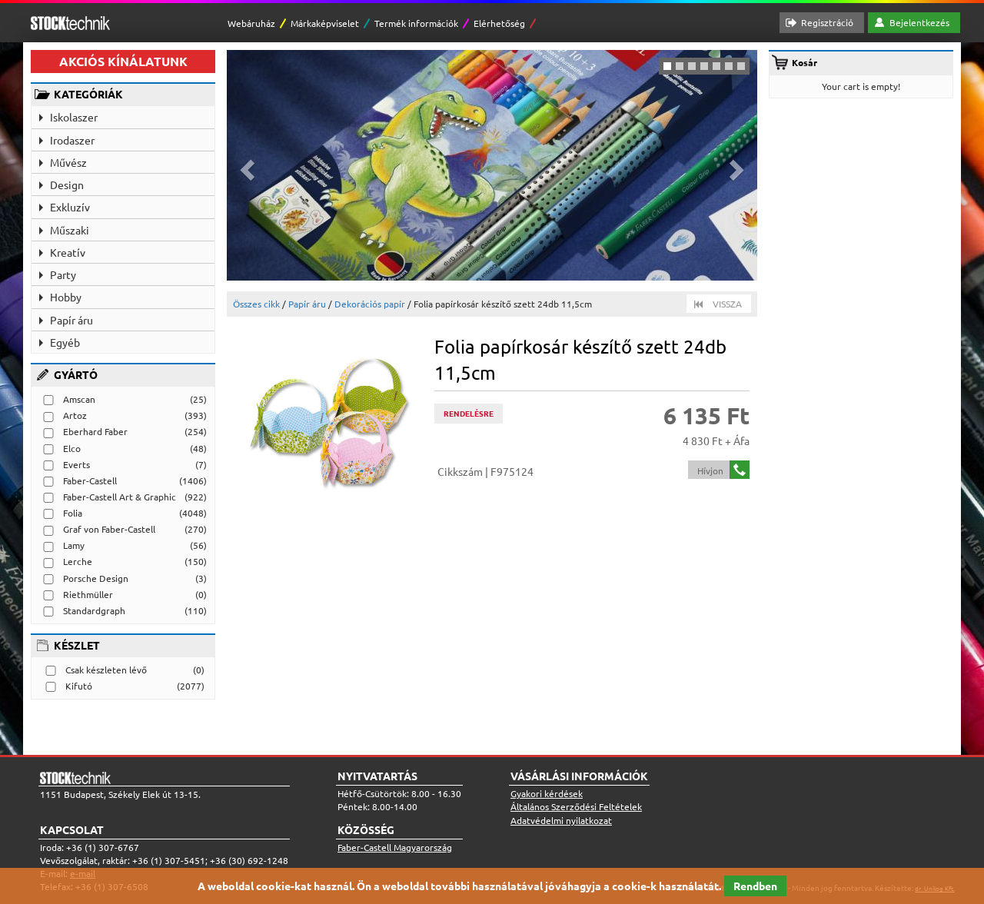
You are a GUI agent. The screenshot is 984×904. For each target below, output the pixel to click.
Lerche (77, 561)
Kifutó (78, 686)
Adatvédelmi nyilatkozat (561, 820)
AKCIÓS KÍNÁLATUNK (123, 61)
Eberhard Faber (95, 431)
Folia (72, 513)
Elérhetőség (499, 23)
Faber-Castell (90, 480)
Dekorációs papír (369, 303)
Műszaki (69, 230)
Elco (72, 448)
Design (67, 184)
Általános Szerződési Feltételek (576, 806)
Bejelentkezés (919, 22)
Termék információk (416, 23)
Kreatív (67, 252)
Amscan (79, 399)
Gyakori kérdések (546, 793)
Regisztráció (827, 22)
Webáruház (251, 23)
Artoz (75, 415)
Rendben (755, 885)
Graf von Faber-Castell (109, 529)
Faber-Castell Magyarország (394, 847)
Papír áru (71, 320)
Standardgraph (94, 610)
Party (63, 274)
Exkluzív (70, 207)
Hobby (65, 297)
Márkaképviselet (325, 23)
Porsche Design (95, 578)
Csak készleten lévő (106, 669)
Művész (68, 162)
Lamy (74, 545)
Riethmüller (88, 594)
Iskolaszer (74, 117)
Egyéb (65, 342)
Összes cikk (256, 303)
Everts (76, 464)
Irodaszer (72, 140)
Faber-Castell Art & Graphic (119, 496)
